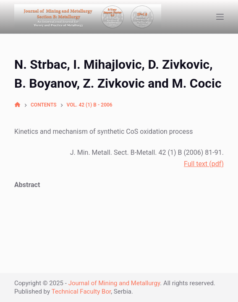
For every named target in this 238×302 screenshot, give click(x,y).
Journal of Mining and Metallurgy (114, 283)
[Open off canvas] (220, 17)
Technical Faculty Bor (81, 291)
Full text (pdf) (204, 164)
